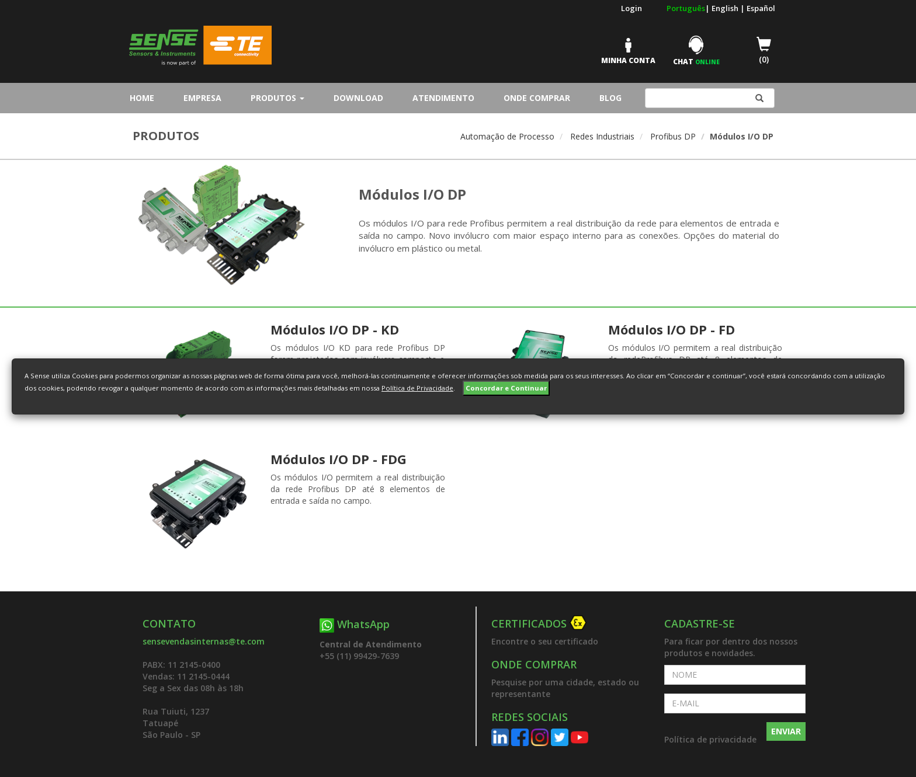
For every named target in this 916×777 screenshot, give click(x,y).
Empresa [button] (202, 97)
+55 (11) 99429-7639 (359, 655)
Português (686, 8)
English (726, 8)
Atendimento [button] (443, 97)
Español (761, 8)
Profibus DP (673, 136)
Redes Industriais (602, 136)
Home (145, 97)
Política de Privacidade (417, 388)
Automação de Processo (507, 136)
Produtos (277, 97)
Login (631, 8)
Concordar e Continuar (506, 388)
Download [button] (358, 97)
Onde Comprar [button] (537, 97)
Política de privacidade (710, 739)
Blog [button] (610, 97)
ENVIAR (786, 731)
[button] (569, 624)
